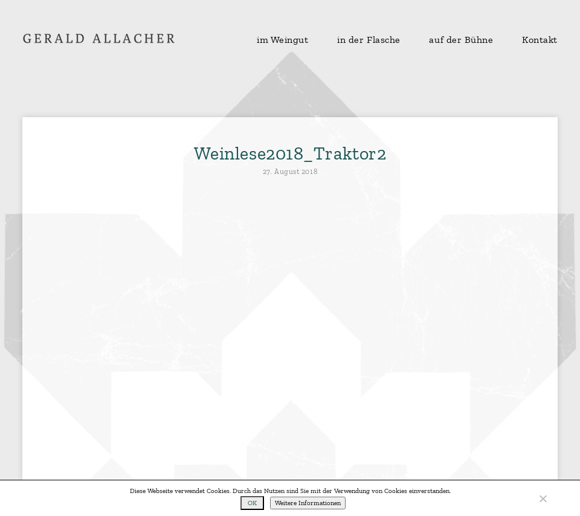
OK (252, 503)
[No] (542, 498)
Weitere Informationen (308, 503)
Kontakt (540, 39)
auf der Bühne (461, 39)
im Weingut (283, 39)
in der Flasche (369, 39)
